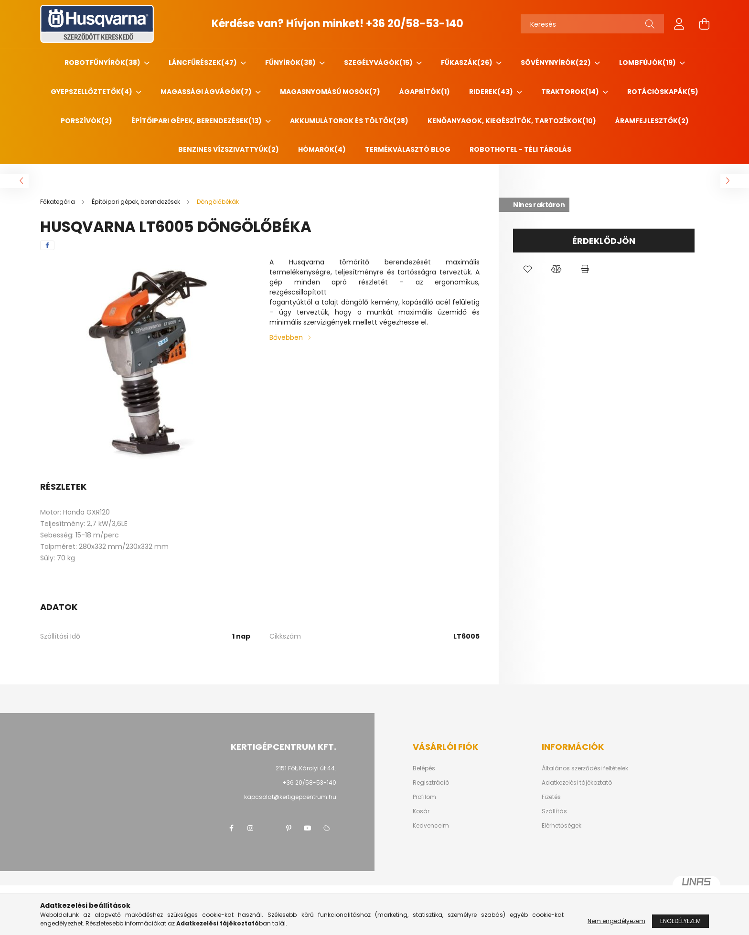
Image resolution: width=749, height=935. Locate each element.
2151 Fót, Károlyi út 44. (306, 768)
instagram (250, 828)
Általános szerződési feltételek (585, 768)
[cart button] (704, 23)
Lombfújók (648, 62)
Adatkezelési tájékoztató (577, 782)
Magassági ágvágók (206, 91)
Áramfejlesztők (652, 121)
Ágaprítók (424, 91)
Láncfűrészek (203, 62)
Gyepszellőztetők (92, 91)
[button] (527, 269)
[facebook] (47, 245)
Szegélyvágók (379, 62)
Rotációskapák (662, 91)
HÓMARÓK (322, 149)
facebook (231, 828)
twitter (269, 828)
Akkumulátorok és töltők (349, 121)
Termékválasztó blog (407, 149)
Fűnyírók (291, 62)
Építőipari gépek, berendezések (197, 121)
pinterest (288, 828)
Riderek (491, 91)
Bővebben (286, 337)
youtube (307, 828)
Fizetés (551, 797)
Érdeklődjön (603, 241)
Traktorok (570, 91)
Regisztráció (431, 782)
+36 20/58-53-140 (414, 23)
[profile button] (679, 23)
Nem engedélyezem (616, 921)
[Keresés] (592, 23)
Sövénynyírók (556, 62)
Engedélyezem (680, 921)
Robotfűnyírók (103, 62)
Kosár (421, 811)
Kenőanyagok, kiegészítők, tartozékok (512, 121)
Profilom (424, 797)
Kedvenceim (431, 825)
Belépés (424, 768)
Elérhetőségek (561, 825)
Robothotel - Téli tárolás (520, 149)
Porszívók (86, 121)
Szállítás (554, 811)
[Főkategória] (58, 202)
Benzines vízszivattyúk (228, 149)
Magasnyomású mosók (330, 91)
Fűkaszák (467, 62)
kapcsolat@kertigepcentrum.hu (290, 797)
